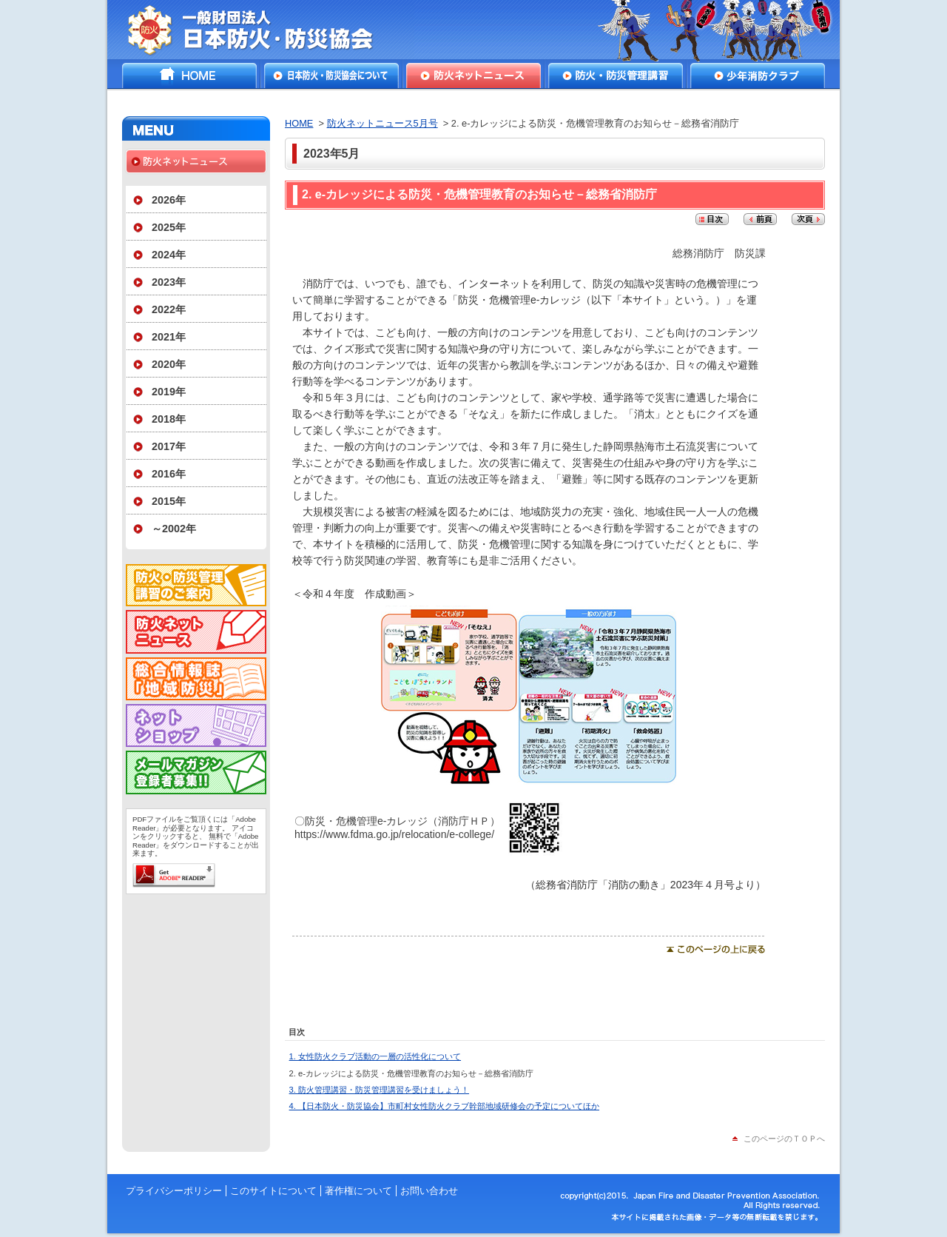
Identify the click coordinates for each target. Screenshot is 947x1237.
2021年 (169, 337)
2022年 (169, 309)
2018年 (169, 419)
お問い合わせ (429, 1190)
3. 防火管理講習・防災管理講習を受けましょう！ (379, 1089)
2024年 (169, 255)
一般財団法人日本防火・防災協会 (260, 29)
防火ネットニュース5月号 (382, 123)
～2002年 (174, 528)
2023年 (169, 282)
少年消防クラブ (757, 75)
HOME (189, 75)
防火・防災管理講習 (615, 75)
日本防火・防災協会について (331, 75)
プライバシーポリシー (174, 1190)
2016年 (169, 474)
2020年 (169, 364)
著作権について (358, 1190)
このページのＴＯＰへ (784, 1138)
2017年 (169, 446)
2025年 (169, 227)
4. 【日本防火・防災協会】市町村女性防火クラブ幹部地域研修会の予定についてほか (444, 1106)
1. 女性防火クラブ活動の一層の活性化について (375, 1056)
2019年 (169, 392)
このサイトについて (273, 1190)
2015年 (169, 501)
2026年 (169, 200)
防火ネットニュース (473, 75)
